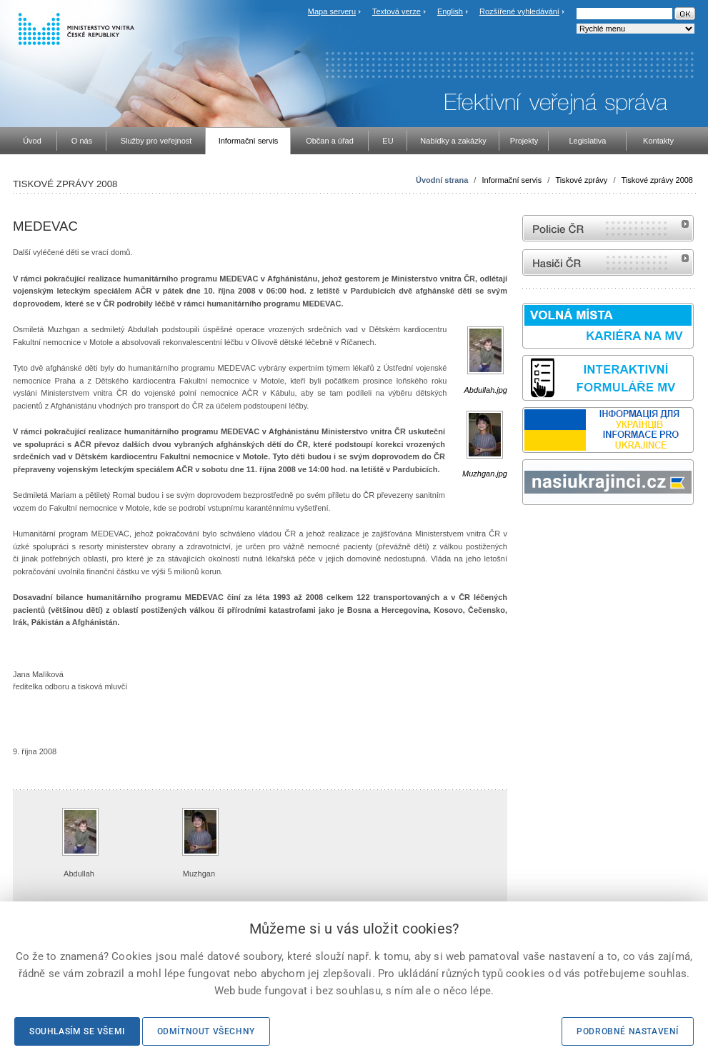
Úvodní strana (442, 180)
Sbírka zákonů (524, 531)
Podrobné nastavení (628, 1031)
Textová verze (396, 11)
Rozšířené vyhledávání (519, 11)
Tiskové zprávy (581, 180)
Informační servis (512, 180)
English (450, 11)
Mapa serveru (332, 11)
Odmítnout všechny (206, 1031)
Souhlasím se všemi (77, 1031)
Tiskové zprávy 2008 (657, 180)
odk (529, 531)
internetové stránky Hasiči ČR (608, 262)
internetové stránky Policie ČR (608, 228)
